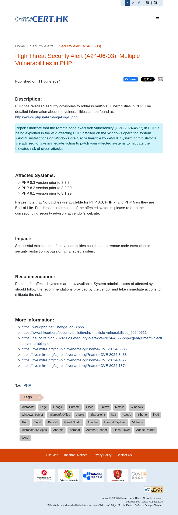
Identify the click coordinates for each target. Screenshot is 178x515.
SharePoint (97, 414)
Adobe (127, 414)
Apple (80, 414)
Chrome (74, 407)
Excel (37, 422)
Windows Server (32, 414)
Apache (93, 422)
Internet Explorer (115, 422)
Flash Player (121, 430)
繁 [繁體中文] (147, 2)
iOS (113, 414)
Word (25, 437)
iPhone (142, 414)
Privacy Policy (102, 455)
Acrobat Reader (96, 430)
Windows (137, 407)
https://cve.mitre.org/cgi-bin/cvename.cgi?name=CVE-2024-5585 (74, 349)
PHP (27, 385)
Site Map (52, 455)
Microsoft (28, 407)
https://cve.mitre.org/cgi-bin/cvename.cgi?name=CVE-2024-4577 (74, 360)
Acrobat (75, 430)
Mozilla (120, 407)
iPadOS (52, 422)
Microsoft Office (59, 414)
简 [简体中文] (155, 2)
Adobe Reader (145, 430)
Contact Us (124, 455)
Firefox (104, 407)
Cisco (89, 407)
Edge (43, 407)
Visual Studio (72, 422)
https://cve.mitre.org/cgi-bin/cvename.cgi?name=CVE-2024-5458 (74, 355)
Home (20, 46)
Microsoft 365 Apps (34, 430)
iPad (156, 414)
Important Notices (75, 455)
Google (58, 407)
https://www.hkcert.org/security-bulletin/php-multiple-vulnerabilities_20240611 (84, 332)
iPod (25, 422)
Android (58, 430)
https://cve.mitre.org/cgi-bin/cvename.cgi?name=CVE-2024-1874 (74, 366)
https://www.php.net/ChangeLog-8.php (46, 117)
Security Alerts (41, 46)
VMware (137, 422)
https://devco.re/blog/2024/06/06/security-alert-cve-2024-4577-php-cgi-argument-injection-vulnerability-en (92, 340)
